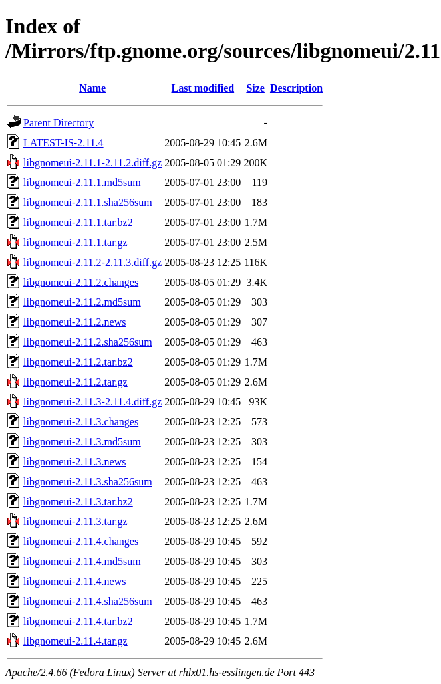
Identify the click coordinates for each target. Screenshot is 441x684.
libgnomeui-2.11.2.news (74, 322)
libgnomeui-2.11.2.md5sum (82, 302)
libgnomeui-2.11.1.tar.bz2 (78, 222)
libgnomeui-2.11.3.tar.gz (75, 521)
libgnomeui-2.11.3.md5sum (82, 441)
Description (296, 88)
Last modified (202, 88)
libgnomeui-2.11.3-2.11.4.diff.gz (92, 401)
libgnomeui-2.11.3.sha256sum (87, 481)
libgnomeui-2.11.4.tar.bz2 (78, 621)
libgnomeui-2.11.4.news (74, 581)
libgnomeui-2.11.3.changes (80, 421)
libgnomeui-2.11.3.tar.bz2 (78, 501)
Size (255, 88)
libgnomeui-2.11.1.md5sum (82, 182)
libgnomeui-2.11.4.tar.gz (75, 641)
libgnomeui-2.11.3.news (74, 461)
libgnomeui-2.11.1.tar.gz (75, 242)
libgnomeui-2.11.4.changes (80, 541)
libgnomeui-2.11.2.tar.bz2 (78, 362)
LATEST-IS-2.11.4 (63, 142)
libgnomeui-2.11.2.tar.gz (75, 382)
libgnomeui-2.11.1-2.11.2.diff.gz (92, 162)
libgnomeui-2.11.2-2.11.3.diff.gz (92, 262)
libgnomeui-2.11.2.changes (80, 282)
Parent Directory (58, 122)
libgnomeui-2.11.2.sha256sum (87, 342)
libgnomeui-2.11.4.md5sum (82, 561)
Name (92, 88)
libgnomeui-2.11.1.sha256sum (87, 202)
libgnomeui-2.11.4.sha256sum (87, 601)
